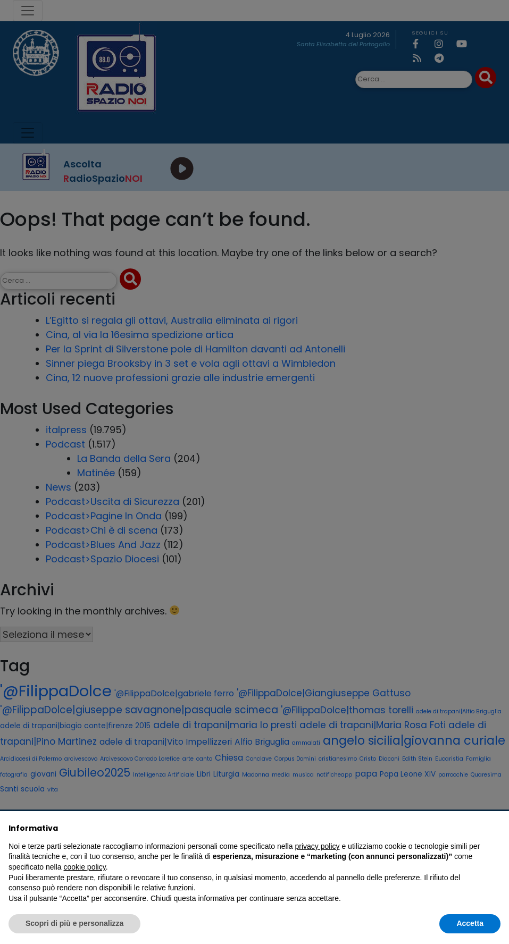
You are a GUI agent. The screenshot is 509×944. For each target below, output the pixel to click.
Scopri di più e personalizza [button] (74, 923)
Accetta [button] (469, 923)
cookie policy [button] (85, 867)
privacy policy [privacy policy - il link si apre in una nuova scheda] (317, 846)
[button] (495, 828)
